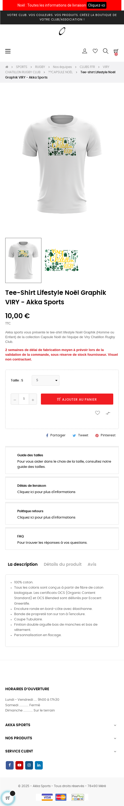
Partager (58, 435)
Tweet (83, 435)
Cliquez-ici (96, 5)
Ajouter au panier (77, 399)
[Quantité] (24, 399)
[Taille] (46, 380)
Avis (92, 565)
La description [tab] (23, 565)
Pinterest (108, 435)
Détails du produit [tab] (63, 565)
